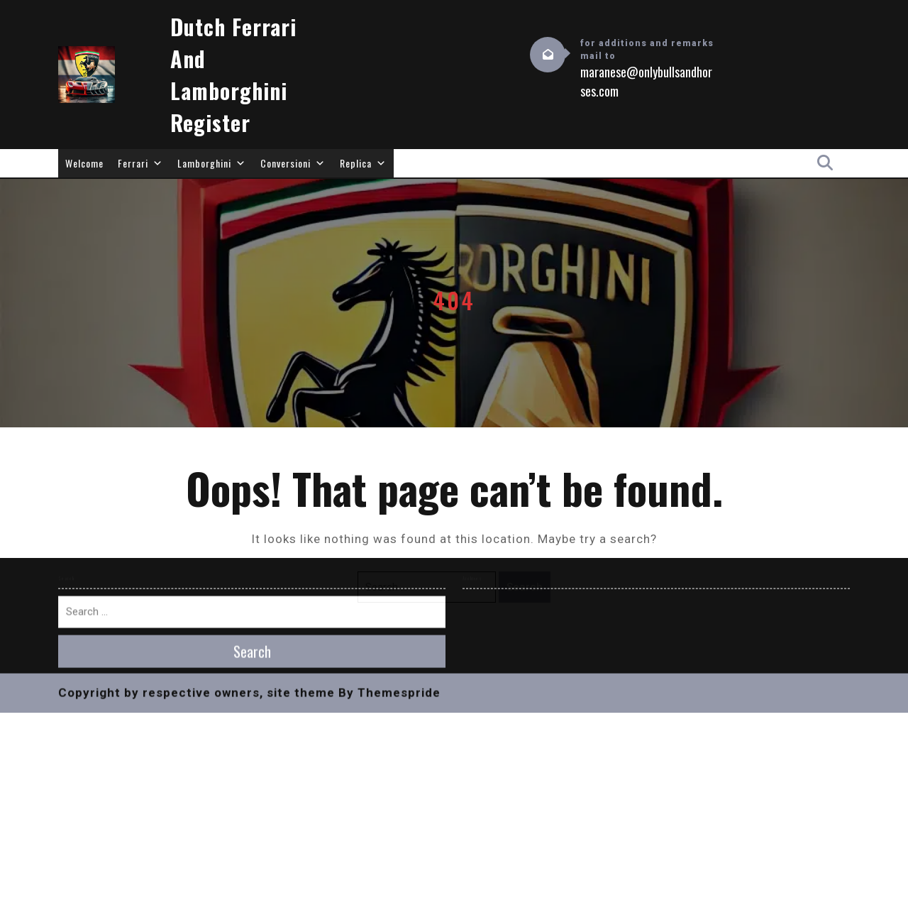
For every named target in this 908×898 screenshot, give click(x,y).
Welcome (84, 162)
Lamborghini (211, 163)
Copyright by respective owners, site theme (196, 449)
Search (524, 587)
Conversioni (293, 163)
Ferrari (140, 163)
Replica (363, 163)
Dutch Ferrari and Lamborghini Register (233, 74)
